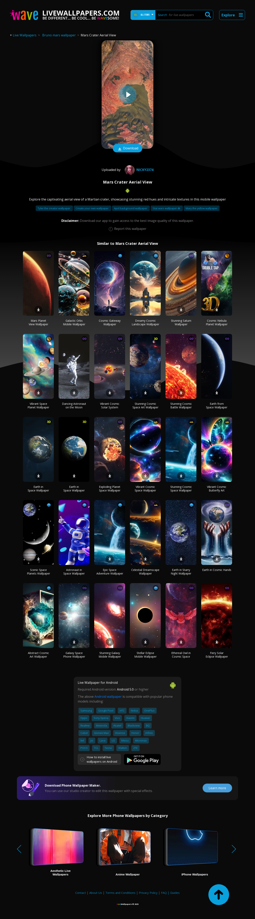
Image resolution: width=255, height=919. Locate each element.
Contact (80, 893)
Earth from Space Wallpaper (216, 405)
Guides (175, 893)
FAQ (164, 893)
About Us (95, 893)
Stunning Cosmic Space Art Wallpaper (145, 405)
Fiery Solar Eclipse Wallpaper (217, 654)
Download (127, 148)
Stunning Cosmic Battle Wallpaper (181, 405)
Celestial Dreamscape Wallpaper (145, 571)
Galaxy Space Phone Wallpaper (74, 654)
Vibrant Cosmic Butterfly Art (216, 488)
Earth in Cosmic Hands (216, 570)
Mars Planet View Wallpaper (38, 322)
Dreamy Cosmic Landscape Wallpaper (145, 322)
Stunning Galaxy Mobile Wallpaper (110, 654)
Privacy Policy (148, 893)
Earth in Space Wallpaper (38, 488)
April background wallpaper (131, 208)
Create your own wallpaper (92, 208)
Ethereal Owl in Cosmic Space (181, 654)
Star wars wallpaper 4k (167, 208)
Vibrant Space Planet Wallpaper (38, 405)
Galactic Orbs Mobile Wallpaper (74, 322)
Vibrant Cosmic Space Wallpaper (145, 488)
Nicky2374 (138, 170)
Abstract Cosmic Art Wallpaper (38, 654)
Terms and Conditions (120, 893)
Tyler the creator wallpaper (54, 208)
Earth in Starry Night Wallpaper (181, 571)
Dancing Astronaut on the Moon (74, 405)
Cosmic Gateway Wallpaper (110, 322)
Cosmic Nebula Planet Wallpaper (217, 322)
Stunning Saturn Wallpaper (181, 322)
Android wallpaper (108, 696)
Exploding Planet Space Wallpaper (109, 488)
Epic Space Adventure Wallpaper (109, 571)
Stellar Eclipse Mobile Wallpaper (145, 654)
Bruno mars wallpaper (59, 35)
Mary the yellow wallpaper (202, 208)
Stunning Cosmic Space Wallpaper (181, 488)
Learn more (217, 788)
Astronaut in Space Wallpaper (74, 571)
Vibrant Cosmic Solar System (109, 405)
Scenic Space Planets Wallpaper (38, 571)
